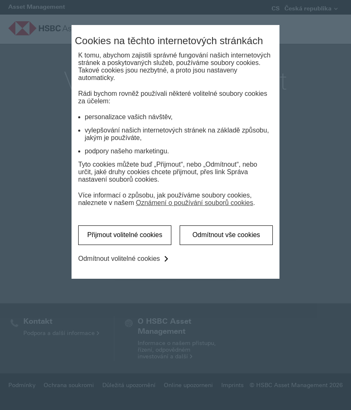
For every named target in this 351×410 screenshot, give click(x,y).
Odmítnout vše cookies (226, 234)
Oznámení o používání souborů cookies (194, 202)
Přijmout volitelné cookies (125, 234)
